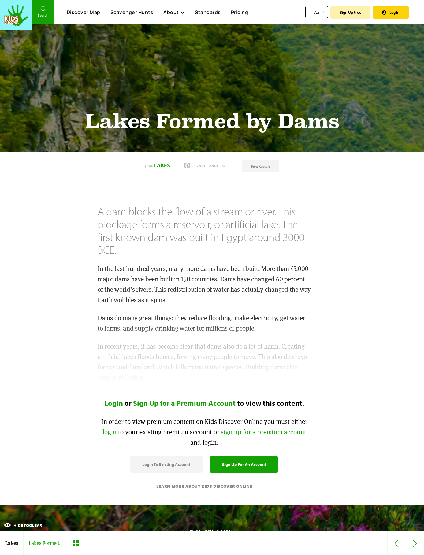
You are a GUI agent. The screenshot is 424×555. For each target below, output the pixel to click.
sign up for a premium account (263, 432)
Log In (391, 12)
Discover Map (83, 12)
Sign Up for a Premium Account (184, 403)
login (109, 432)
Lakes (162, 165)
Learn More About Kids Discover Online (204, 486)
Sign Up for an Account (244, 464)
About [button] (174, 12)
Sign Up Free (350, 12)
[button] (206, 165)
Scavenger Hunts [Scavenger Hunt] (132, 12)
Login (113, 403)
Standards (208, 12)
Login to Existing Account (166, 464)
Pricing (239, 12)
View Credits (260, 166)
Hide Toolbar (23, 525)
